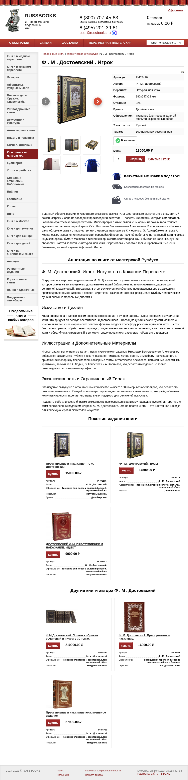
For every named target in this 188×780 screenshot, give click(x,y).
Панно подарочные (21, 289)
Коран (11, 206)
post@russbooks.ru (95, 33)
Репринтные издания (16, 270)
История (13, 77)
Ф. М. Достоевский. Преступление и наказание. (144, 637)
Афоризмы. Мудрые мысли (18, 86)
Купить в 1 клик (159, 159)
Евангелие (14, 199)
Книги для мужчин (20, 228)
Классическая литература (17, 154)
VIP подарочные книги (18, 110)
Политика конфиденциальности (103, 770)
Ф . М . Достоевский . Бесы (138, 463)
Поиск (60, 770)
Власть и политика (20, 137)
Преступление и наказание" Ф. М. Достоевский (70, 465)
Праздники (63, 775)
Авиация (13, 261)
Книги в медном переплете (18, 58)
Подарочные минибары (16, 299)
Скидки (46, 42)
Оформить (175, 10)
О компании (19, 42)
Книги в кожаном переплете (19, 68)
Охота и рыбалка (19, 170)
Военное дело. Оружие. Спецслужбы (17, 98)
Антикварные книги (21, 130)
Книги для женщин (20, 235)
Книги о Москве (18, 221)
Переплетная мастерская (110, 42)
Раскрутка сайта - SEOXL (153, 773)
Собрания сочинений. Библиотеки (15, 181)
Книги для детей (18, 243)
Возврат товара (94, 775)
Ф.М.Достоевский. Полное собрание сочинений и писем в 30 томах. (72, 637)
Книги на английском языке (20, 252)
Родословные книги (17, 281)
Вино (10, 213)
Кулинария (14, 163)
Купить (53, 474)
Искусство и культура (15, 121)
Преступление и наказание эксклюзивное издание (76, 714)
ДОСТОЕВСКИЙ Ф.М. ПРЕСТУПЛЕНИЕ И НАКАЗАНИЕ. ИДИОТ (74, 546)
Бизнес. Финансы (19, 145)
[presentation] (46, 101)
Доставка (70, 42)
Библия (12, 191)
